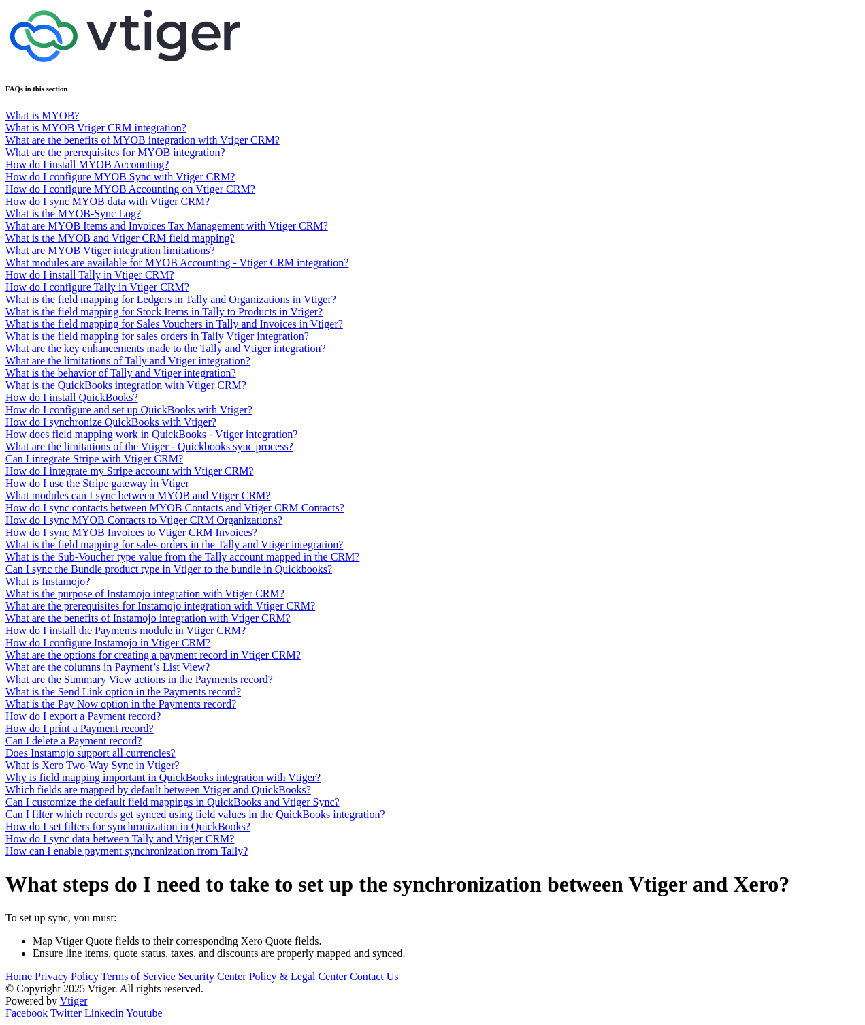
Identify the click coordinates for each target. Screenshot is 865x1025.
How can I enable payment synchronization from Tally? (126, 851)
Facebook (26, 1013)
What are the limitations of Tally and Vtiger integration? (127, 360)
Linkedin (104, 1013)
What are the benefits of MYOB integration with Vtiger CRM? (142, 140)
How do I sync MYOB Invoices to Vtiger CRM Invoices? (131, 532)
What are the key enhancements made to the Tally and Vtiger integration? (165, 348)
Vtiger (74, 1001)
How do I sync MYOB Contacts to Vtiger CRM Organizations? (143, 520)
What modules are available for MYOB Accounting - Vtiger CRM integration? (176, 262)
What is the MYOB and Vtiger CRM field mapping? (120, 238)
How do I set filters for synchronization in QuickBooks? (127, 826)
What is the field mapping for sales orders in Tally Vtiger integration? (157, 336)
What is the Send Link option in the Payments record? (123, 691)
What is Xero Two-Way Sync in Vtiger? (92, 765)
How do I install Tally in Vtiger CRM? (89, 275)
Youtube (144, 1013)
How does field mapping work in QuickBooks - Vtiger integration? (152, 434)
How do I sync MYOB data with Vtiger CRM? (107, 201)
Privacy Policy (67, 976)
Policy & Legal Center (298, 976)
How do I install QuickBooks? (71, 397)
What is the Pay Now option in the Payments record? (120, 704)
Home (18, 976)
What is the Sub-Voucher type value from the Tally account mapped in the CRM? (182, 557)
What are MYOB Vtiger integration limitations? (110, 250)
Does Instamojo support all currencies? (90, 753)
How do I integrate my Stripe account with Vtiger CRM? (129, 471)
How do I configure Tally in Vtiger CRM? (97, 287)
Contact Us (374, 976)
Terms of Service (138, 976)
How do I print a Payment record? (79, 728)
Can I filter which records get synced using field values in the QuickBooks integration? (195, 814)
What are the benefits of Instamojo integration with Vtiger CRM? (148, 618)
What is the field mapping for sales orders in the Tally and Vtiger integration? (174, 544)
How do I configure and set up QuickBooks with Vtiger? (128, 409)
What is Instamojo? (47, 581)
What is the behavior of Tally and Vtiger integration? (120, 373)
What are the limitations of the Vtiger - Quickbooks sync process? (149, 446)
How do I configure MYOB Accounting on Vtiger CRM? (130, 189)
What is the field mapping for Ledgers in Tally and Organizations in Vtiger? (170, 299)
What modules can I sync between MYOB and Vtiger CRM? (137, 495)
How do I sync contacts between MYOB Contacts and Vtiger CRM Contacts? (174, 508)
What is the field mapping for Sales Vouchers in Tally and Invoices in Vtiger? (174, 324)
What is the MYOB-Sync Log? (73, 213)
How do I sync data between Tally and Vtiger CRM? (119, 839)
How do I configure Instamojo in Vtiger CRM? (107, 642)
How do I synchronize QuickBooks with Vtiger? (110, 422)
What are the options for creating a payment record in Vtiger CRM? (153, 655)
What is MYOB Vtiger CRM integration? (95, 127)
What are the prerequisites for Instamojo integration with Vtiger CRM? (160, 606)
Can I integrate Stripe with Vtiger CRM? (94, 458)
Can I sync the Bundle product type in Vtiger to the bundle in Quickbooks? (168, 569)
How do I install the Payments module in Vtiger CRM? (125, 630)
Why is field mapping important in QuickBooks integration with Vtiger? (163, 777)
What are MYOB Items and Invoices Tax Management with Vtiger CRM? (166, 226)
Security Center (212, 976)
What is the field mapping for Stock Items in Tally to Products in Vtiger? (164, 311)
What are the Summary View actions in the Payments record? (139, 679)
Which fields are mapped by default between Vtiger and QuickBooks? (158, 789)
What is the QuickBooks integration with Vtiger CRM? (125, 385)
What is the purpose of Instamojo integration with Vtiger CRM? (144, 593)
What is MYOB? (42, 115)
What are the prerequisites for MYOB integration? (115, 152)
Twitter (66, 1013)
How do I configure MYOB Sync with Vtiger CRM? (120, 177)
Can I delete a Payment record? (73, 740)
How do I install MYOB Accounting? (87, 164)
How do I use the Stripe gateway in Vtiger (97, 483)
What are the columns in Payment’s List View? (107, 667)
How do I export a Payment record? (83, 716)
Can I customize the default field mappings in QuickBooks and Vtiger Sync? (172, 802)
